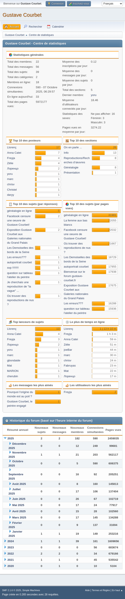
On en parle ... (73, 147)
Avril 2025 (19, 511)
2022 (11, 553)
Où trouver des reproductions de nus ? (20, 300)
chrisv (11, 184)
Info (66, 152)
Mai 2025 (18, 505)
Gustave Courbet (22, 15)
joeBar (68, 349)
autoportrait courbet (19, 262)
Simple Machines (31, 590)
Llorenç (12, 147)
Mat (9, 365)
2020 (11, 566)
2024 (11, 541)
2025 (11, 438)
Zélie (10, 163)
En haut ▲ (117, 590)
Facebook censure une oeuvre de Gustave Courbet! (19, 220)
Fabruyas (70, 365)
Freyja (11, 158)
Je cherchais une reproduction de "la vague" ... (19, 286)
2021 (11, 559)
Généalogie (71, 167)
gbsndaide (13, 360)
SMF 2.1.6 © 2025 (11, 590)
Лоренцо (12, 168)
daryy (10, 194)
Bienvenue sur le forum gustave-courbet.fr (74, 276)
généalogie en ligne (19, 210)
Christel (12, 189)
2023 (11, 547)
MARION (12, 370)
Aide (87, 590)
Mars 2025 (19, 517)
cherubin (12, 376)
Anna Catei (14, 152)
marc (10, 179)
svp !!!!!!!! (13, 267)
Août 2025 (19, 484)
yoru (93, 95)
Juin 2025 (18, 498)
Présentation (72, 172)
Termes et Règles (101, 590)
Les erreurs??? (16, 257)
